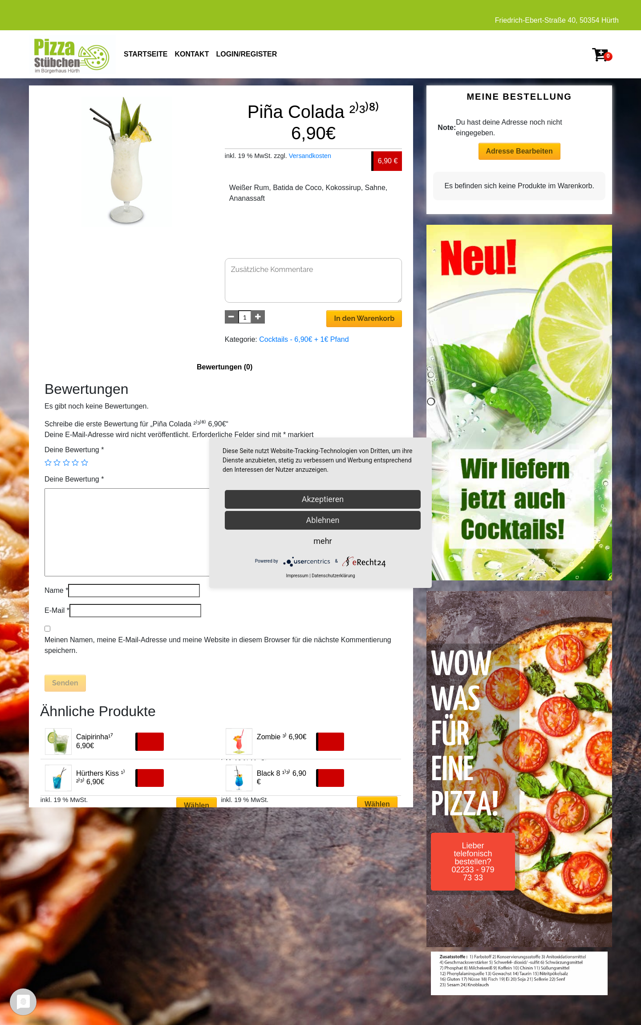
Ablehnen (322, 520)
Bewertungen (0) (224, 367)
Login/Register (246, 54)
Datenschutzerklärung (333, 575)
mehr (322, 541)
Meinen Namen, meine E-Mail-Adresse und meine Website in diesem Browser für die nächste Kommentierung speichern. (218, 645)
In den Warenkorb (364, 318)
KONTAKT (191, 54)
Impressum (297, 575)
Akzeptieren (323, 499)
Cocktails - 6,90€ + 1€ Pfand (304, 339)
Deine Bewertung (74, 450)
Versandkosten (310, 155)
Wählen (196, 805)
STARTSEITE (145, 54)
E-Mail (57, 610)
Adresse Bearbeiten (519, 151)
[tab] (225, 367)
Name (56, 590)
